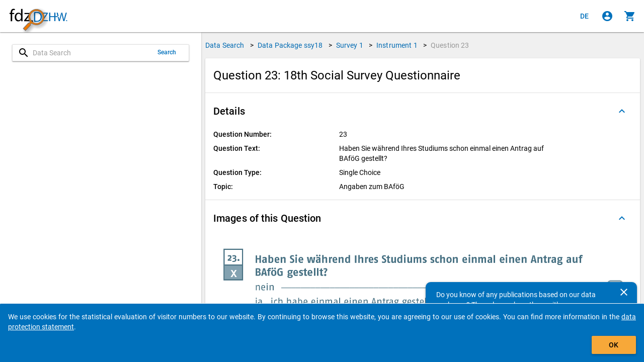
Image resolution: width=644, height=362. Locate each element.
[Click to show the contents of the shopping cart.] (630, 16)
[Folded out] (622, 111)
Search (167, 52)
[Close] (624, 292)
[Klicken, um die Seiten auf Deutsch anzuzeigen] (585, 16)
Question (450, 45)
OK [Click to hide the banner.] (613, 345)
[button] (422, 111)
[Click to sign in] (607, 16)
